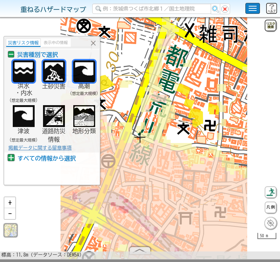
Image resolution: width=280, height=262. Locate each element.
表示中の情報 (56, 42)
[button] (9, 205)
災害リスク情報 (23, 42)
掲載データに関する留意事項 (39, 147)
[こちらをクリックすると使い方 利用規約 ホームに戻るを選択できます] (252, 8)
